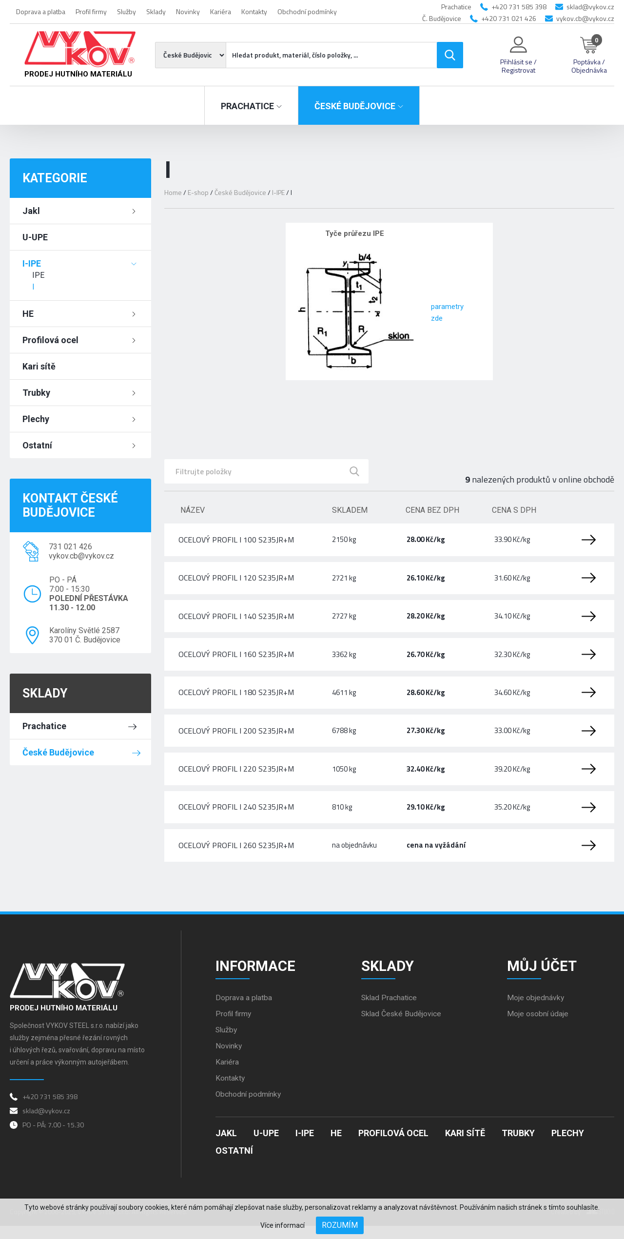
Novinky (188, 11)
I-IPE (31, 263)
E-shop (198, 192)
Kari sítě (39, 366)
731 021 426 (70, 546)
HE (28, 314)
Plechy (35, 419)
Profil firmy (91, 11)
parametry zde (454, 312)
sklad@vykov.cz (590, 6)
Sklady (156, 11)
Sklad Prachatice (389, 1010)
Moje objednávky (536, 1010)
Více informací (282, 1225)
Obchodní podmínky (307, 11)
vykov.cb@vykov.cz (585, 18)
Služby (126, 11)
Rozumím (340, 1225)
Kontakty (254, 11)
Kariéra (220, 11)
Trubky (36, 392)
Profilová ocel (50, 340)
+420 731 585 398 (518, 6)
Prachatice (44, 726)
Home (173, 192)
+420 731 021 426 (508, 18)
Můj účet (542, 977)
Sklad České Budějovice (402, 1026)
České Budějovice (58, 752)
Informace (256, 977)
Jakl (31, 211)
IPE (38, 275)
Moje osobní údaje (538, 1026)
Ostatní (37, 445)
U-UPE (35, 237)
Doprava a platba (40, 11)
